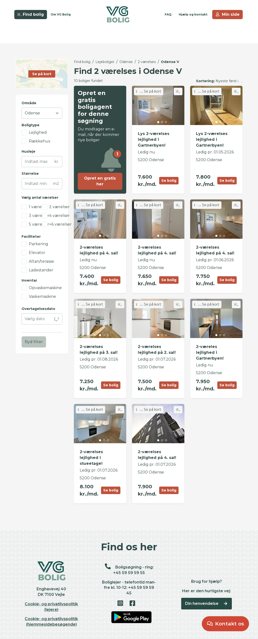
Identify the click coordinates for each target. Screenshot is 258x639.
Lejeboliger (104, 62)
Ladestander (41, 270)
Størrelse (30, 173)
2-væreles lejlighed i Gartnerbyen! (210, 352)
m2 (56, 183)
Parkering (38, 244)
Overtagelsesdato (38, 309)
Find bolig (82, 62)
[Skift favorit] (178, 91)
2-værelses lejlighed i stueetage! (91, 458)
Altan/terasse (41, 261)
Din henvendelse (206, 603)
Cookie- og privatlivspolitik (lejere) (51, 607)
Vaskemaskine (42, 296)
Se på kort (148, 91)
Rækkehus (39, 141)
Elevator (37, 252)
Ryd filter (34, 341)
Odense (126, 62)
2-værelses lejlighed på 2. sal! (157, 349)
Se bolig (168, 180)
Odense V (170, 62)
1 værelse (38, 207)
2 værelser (59, 207)
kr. (56, 161)
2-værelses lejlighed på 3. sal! (98, 349)
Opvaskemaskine (45, 287)
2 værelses (147, 62)
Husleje (28, 151)
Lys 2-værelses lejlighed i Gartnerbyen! (153, 139)
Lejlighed (38, 132)
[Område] (42, 113)
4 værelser (59, 215)
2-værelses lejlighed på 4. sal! (99, 250)
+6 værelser (60, 224)
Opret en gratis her (100, 181)
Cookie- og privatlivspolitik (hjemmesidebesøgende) (51, 621)
